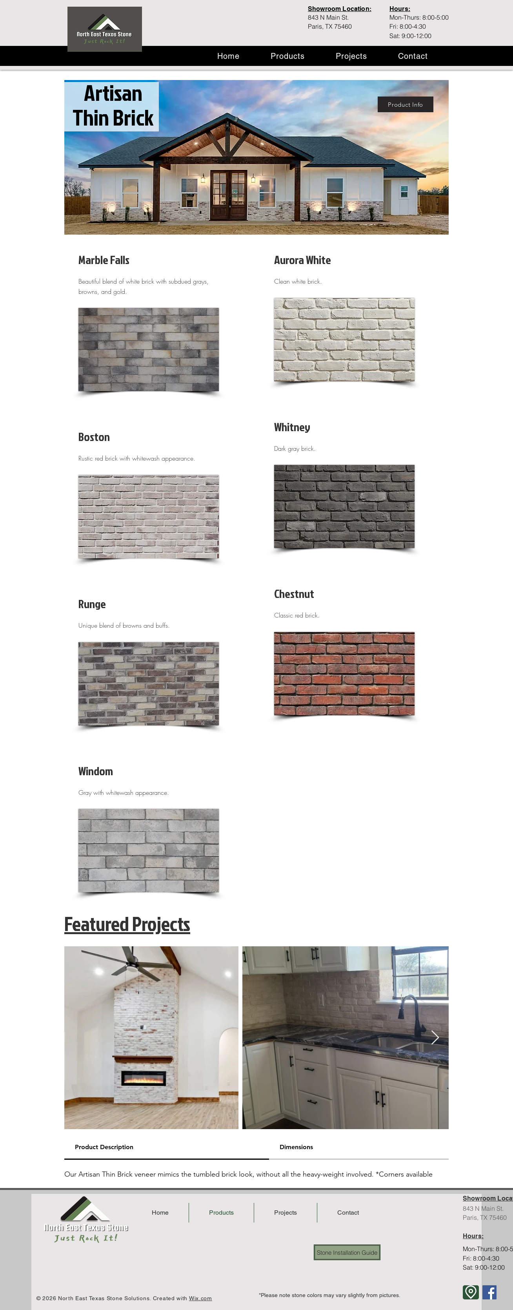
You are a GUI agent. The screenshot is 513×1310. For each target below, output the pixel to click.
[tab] (166, 1147)
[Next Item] (435, 1038)
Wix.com (200, 1298)
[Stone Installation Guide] (347, 1252)
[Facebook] (489, 1292)
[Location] (471, 1292)
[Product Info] (405, 104)
